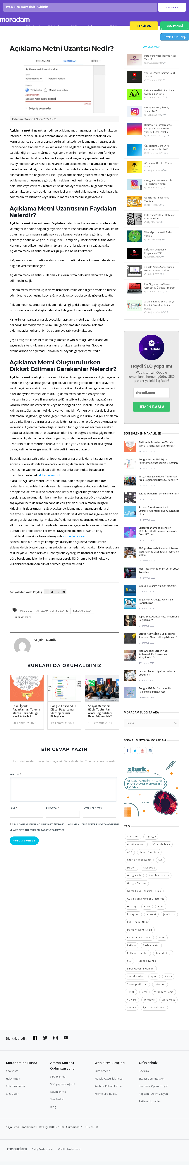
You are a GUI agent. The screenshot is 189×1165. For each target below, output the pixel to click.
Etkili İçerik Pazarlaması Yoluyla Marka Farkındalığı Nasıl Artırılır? (26, 715)
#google (26, 614)
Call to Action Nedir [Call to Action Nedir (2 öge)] (139, 863)
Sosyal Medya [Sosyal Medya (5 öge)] (135, 980)
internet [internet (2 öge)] (151, 917)
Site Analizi (56, 1103)
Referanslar (95, 31)
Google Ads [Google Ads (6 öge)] (134, 879)
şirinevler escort (74, 540)
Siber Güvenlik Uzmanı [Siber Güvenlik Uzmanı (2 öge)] (140, 972)
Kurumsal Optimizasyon (153, 1089)
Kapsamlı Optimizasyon (153, 1097)
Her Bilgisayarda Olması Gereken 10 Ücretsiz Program (159, 290)
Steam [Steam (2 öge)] (168, 980)
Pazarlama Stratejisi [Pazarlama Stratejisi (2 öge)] (139, 941)
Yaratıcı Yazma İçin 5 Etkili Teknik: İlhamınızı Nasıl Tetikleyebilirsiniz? (158, 639)
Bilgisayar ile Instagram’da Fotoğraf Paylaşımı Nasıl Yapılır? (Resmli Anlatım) (158, 132)
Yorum (15, 778)
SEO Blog (74, 31)
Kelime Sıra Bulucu (106, 1097)
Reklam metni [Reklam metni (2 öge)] (151, 948)
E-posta (52, 812)
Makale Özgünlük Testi (108, 1082)
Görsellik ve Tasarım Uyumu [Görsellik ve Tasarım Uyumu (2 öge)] (144, 894)
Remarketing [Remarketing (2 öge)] (163, 956)
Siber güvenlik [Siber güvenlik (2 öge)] (147, 964)
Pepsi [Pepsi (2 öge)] (162, 941)
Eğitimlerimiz (58, 1095)
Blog (53, 1110)
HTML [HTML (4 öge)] (147, 910)
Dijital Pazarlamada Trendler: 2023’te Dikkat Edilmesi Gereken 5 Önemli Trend (158, 535)
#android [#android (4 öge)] (133, 840)
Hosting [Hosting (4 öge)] (132, 910)
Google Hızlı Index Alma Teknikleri (156, 203)
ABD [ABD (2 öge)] (129, 855)
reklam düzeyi (83, 614)
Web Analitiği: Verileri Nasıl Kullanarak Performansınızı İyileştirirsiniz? (154, 658)
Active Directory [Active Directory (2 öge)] (149, 855)
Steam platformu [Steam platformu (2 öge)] (137, 987)
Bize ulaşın (12, 1097)
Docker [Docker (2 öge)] (131, 871)
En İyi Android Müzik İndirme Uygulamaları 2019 (159, 96)
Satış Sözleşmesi (42, 1152)
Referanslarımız (15, 1089)
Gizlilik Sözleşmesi (69, 1152)
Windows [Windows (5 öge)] (149, 1003)
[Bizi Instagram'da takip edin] (55, 1041)
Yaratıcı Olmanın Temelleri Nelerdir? (159, 497)
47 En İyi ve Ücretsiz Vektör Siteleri (158, 169)
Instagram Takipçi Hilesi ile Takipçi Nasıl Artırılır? (158, 186)
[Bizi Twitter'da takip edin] (45, 1041)
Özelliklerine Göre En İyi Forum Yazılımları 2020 (156, 151)
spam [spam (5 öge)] (154, 980)
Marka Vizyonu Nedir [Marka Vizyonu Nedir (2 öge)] (139, 933)
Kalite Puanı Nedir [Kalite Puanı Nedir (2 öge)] (138, 925)
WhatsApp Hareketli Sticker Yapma (158, 238)
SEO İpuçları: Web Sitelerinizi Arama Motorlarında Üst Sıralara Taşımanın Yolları (159, 555)
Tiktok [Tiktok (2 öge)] (131, 995)
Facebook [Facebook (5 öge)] (149, 871)
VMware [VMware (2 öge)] (132, 1003)
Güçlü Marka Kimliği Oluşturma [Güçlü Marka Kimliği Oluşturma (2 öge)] (145, 902)
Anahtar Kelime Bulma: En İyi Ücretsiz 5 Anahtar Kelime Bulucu (159, 309)
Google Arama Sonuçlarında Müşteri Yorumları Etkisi (159, 272)
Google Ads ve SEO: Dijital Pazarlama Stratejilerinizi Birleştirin (63, 715)
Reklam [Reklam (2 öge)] (131, 948)
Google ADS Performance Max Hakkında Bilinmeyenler (156, 694)
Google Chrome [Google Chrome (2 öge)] (136, 886)
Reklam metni (24, 621)
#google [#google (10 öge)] (151, 840)
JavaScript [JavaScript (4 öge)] (169, 917)
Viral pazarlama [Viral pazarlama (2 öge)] (163, 995)
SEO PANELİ (175, 29)
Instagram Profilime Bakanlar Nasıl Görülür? (159, 220)
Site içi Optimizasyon (151, 1082)
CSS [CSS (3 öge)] (160, 863)
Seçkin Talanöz (45, 644)
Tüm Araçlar (102, 1074)
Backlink (144, 1074)
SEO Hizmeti (33, 31)
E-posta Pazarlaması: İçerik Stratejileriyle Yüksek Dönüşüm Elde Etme (159, 515)
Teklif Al (144, 29)
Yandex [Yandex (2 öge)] (131, 1011)
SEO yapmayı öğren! (62, 1087)
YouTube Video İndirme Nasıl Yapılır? (159, 78)
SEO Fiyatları (117, 31)
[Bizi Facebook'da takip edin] (35, 1041)
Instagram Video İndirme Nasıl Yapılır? (160, 61)
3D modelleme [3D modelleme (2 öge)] (161, 847)
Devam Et (172, 9)
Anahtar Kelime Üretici (108, 1089)
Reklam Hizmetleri (150, 1105)
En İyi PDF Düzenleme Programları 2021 (155, 255)
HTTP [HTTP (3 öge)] (161, 910)
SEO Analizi (54, 31)
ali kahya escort (49, 479)
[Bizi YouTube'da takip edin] (66, 1041)
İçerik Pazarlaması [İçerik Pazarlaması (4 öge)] (154, 1011)
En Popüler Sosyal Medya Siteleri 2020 (157, 113)
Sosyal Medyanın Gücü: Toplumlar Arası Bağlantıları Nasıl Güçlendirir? (100, 715)
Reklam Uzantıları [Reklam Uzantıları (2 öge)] (137, 956)
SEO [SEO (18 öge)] (129, 964)
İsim (13, 812)
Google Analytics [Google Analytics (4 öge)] (159, 879)
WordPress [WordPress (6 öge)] (168, 1003)
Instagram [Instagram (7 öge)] (133, 917)
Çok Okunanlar (151, 50)
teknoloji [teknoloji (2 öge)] (160, 987)
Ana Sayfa (12, 1074)
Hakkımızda (13, 1082)
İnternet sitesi (92, 812)
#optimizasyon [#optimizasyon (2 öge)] (136, 847)
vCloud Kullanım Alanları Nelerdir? (158, 589)
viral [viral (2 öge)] (144, 995)
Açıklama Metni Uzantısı (53, 614)
